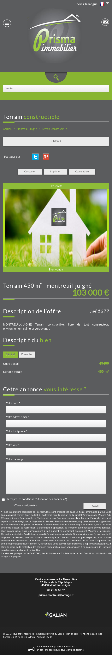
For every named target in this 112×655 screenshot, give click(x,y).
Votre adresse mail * (17, 417)
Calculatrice (82, 171)
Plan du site (72, 633)
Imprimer (55, 171)
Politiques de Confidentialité (60, 553)
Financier (26, 354)
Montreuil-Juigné (27, 129)
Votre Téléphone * (16, 431)
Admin (31, 636)
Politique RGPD (44, 636)
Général (10, 354)
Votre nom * (13, 403)
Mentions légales (88, 633)
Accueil (7, 129)
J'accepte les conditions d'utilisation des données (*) (37, 499)
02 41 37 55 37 (56, 590)
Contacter (30, 171)
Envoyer (94, 506)
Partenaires (21, 636)
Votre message (14, 459)
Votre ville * (12, 445)
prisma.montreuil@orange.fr (56, 595)
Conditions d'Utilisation (95, 553)
